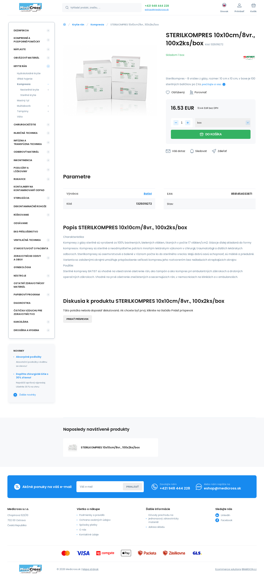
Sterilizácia (21, 198)
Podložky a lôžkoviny (21, 169)
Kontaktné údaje (89, 534)
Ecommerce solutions (228, 569)
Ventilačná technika (27, 240)
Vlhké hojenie (24, 78)
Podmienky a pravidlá (91, 515)
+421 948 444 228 (157, 6)
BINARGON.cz (249, 569)
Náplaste (20, 49)
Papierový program (27, 294)
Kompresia (97, 24)
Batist (148, 194)
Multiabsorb (24, 106)
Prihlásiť (132, 486)
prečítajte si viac (211, 84)
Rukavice (19, 179)
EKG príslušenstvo (26, 231)
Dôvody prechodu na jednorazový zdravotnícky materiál (163, 518)
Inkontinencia (23, 160)
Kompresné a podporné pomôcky (27, 39)
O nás (82, 529)
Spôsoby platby (88, 524)
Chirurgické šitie (25, 124)
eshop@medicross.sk (157, 9)
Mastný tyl (23, 100)
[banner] (30, 8)
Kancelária (21, 321)
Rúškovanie (21, 214)
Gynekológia (22, 267)
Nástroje (20, 275)
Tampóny (22, 111)
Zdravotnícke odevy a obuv (27, 257)
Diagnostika (22, 303)
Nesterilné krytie (29, 89)
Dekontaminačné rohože (30, 206)
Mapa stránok (90, 569)
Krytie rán (78, 24)
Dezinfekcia (21, 30)
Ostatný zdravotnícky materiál (29, 285)
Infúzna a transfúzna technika (28, 142)
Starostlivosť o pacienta (31, 248)
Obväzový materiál (26, 57)
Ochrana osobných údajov (95, 520)
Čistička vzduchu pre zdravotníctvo (28, 312)
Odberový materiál (26, 151)
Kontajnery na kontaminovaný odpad (29, 188)
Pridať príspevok (78, 319)
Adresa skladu (156, 527)
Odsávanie (21, 223)
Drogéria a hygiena (26, 330)
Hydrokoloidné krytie (29, 73)
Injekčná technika (26, 133)
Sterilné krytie (28, 95)
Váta (20, 116)
